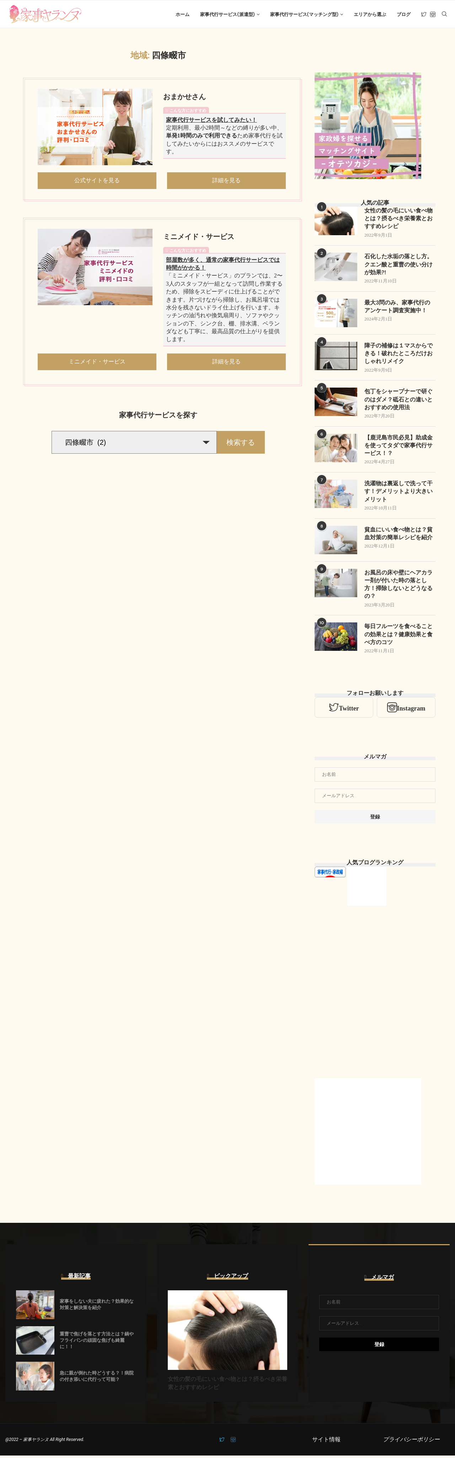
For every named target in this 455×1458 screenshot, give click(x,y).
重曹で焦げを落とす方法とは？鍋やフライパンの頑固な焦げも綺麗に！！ (97, 1342)
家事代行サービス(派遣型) (227, 14)
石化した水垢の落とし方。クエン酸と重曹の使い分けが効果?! (398, 265)
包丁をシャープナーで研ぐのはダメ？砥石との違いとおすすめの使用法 (398, 401)
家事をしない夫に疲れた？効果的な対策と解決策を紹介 (97, 1307)
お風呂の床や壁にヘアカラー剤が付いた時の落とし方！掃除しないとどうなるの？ (398, 586)
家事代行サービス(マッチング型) (304, 14)
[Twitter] (424, 14)
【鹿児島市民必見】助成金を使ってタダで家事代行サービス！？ (398, 447)
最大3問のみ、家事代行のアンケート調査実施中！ (397, 307)
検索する (240, 443)
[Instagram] (432, 14)
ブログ (404, 14)
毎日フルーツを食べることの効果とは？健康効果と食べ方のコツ (398, 636)
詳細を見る (226, 181)
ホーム (182, 14)
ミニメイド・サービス (198, 238)
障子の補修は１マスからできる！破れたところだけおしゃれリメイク (398, 355)
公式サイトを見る (97, 181)
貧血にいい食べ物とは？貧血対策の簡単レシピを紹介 (398, 535)
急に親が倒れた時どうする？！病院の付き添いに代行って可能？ (97, 1378)
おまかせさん (184, 98)
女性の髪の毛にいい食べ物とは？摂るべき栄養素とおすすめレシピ (398, 219)
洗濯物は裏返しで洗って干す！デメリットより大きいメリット (398, 493)
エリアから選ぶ (370, 14)
